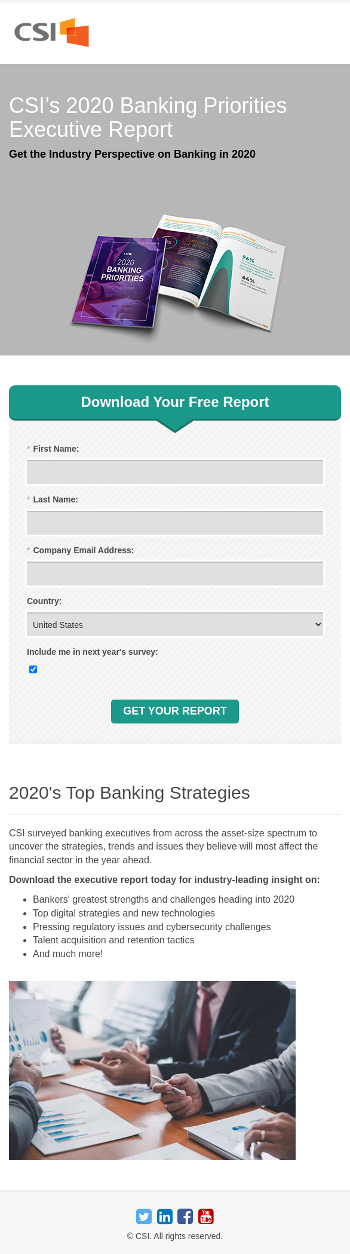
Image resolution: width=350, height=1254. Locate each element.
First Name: (53, 449)
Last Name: (52, 500)
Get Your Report (175, 711)
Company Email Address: (80, 550)
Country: (44, 601)
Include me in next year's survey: (92, 652)
